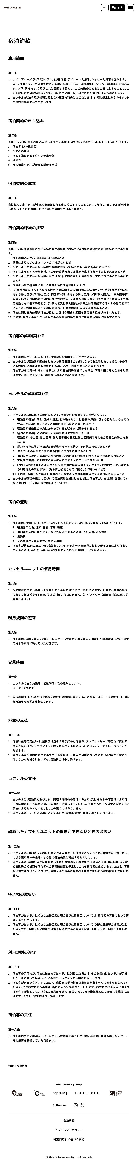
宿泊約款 (69, 1120)
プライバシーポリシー (69, 1130)
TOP (11, 1066)
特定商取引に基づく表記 (69, 1139)
